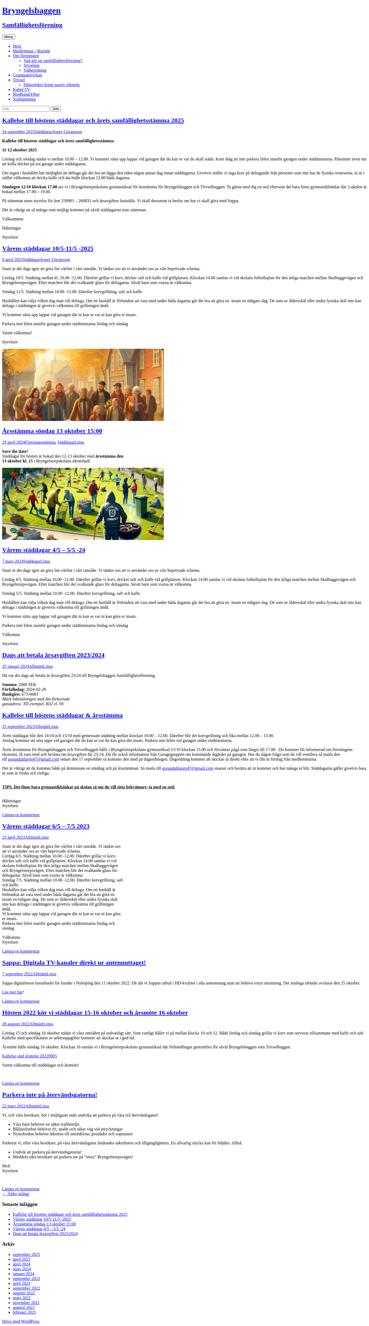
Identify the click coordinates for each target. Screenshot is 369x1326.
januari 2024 (23, 1273)
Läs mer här (12, 992)
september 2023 (26, 1278)
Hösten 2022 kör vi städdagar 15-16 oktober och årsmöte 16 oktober (95, 1012)
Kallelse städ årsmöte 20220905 (29, 1056)
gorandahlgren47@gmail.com (33, 759)
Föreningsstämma (40, 442)
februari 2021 (24, 1312)
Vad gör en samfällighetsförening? (53, 60)
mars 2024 (22, 1269)
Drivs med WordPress (21, 1321)
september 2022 (26, 1288)
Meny (8, 37)
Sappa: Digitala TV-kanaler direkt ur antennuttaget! (74, 962)
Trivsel (19, 80)
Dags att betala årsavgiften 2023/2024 (53, 654)
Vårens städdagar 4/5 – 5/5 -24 (43, 549)
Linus (79, 442)
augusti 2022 (24, 1293)
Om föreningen (26, 55)
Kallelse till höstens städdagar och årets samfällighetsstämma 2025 (93, 120)
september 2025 (26, 1254)
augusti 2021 (24, 1307)
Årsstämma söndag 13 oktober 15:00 (52, 430)
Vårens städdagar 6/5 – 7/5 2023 (45, 826)
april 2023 (21, 1283)
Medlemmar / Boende (31, 51)
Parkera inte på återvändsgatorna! (49, 1094)
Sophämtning (24, 99)
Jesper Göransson (67, 131)
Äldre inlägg (15, 1193)
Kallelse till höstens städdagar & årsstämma (62, 715)
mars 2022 (22, 1298)
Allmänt (36, 666)
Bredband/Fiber (26, 94)
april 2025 (21, 1259)
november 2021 (26, 1302)
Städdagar (43, 131)
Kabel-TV (21, 89)
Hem (17, 46)
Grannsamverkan (27, 75)
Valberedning (35, 70)
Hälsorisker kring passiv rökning (51, 84)
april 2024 (21, 1264)
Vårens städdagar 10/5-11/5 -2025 (47, 248)
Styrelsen (32, 65)
